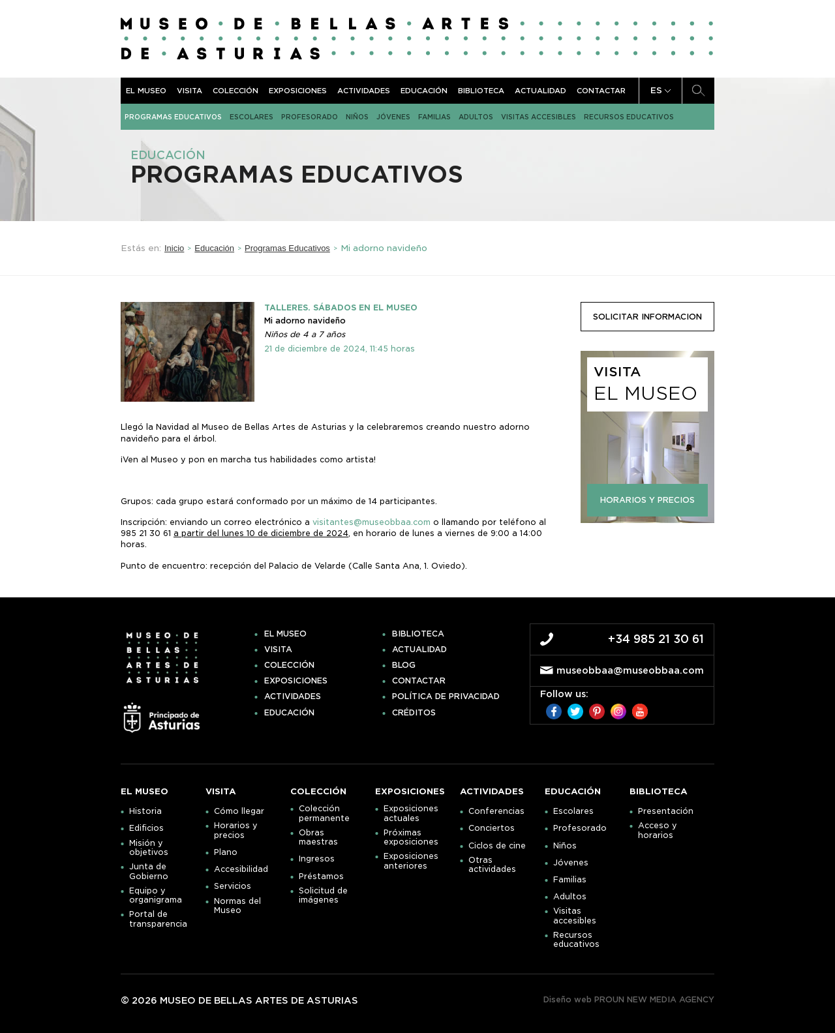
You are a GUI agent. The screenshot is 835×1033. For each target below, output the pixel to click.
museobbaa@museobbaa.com (630, 670)
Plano (225, 852)
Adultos (476, 117)
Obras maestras (318, 837)
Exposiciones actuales (411, 813)
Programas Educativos (173, 117)
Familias (434, 117)
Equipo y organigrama (155, 895)
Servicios (232, 886)
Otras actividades (492, 865)
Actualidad (540, 90)
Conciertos (491, 828)
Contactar (601, 90)
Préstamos (321, 876)
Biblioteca (481, 90)
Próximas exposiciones (411, 837)
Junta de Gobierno (148, 871)
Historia (145, 811)
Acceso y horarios (657, 830)
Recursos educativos (629, 117)
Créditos (414, 712)
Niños (357, 117)
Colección (235, 90)
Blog (404, 665)
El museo (146, 90)
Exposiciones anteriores (411, 861)
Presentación (665, 811)
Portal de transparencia (158, 919)
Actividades (363, 90)
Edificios (146, 828)
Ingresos (317, 858)
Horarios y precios (236, 830)
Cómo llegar (239, 811)
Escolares (251, 117)
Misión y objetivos (148, 848)
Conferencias (496, 811)
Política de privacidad (446, 696)
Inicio (174, 248)
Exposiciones (298, 90)
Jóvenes (393, 117)
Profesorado (309, 117)
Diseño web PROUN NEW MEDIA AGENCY (628, 999)
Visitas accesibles (538, 117)
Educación (424, 90)
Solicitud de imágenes (323, 895)
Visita (189, 90)
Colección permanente (324, 813)
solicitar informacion (647, 317)
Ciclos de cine (497, 845)
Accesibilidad (241, 869)
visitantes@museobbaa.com (371, 522)
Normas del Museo (237, 906)
